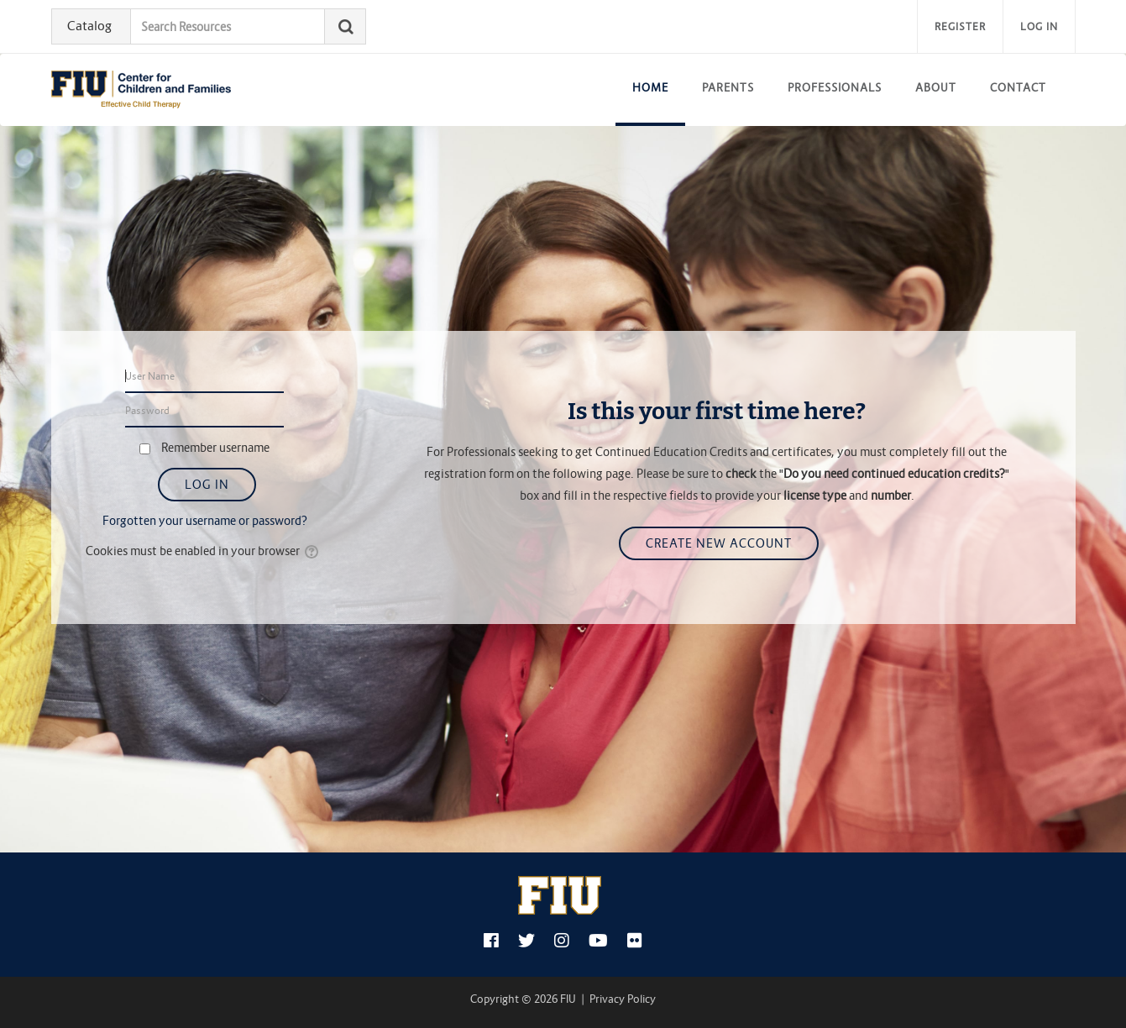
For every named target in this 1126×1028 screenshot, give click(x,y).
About (935, 88)
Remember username (215, 447)
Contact (1018, 88)
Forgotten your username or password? (204, 520)
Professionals (835, 88)
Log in (1039, 26)
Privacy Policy (622, 999)
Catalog (89, 26)
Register (960, 26)
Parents (728, 88)
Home (650, 88)
